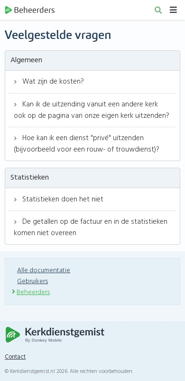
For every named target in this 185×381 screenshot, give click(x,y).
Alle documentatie (43, 270)
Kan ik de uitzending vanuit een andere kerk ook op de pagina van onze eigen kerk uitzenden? (91, 110)
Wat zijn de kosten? (49, 81)
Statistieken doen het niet (58, 199)
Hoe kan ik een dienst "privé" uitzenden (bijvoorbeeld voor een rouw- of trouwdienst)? (86, 144)
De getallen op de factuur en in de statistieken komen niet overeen (90, 227)
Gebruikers (32, 281)
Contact (15, 357)
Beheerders (30, 10)
